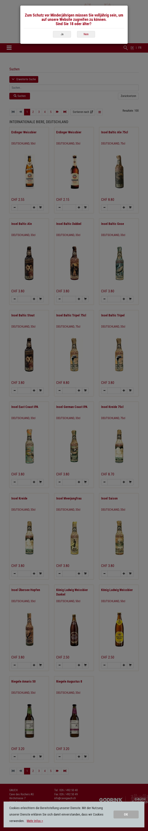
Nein (86, 34)
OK (126, 814)
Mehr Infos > (35, 821)
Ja (62, 34)
